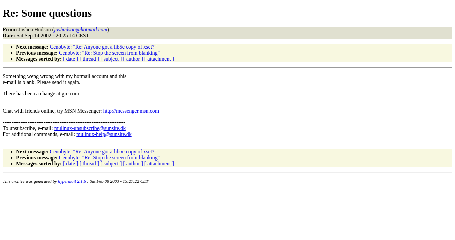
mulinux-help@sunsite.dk (104, 134)
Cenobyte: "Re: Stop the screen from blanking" (109, 53)
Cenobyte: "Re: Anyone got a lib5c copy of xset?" (103, 47)
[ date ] (70, 59)
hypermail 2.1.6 (72, 181)
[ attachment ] (159, 59)
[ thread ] (89, 59)
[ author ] (133, 59)
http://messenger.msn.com (131, 111)
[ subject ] (111, 59)
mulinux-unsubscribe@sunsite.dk (90, 128)
